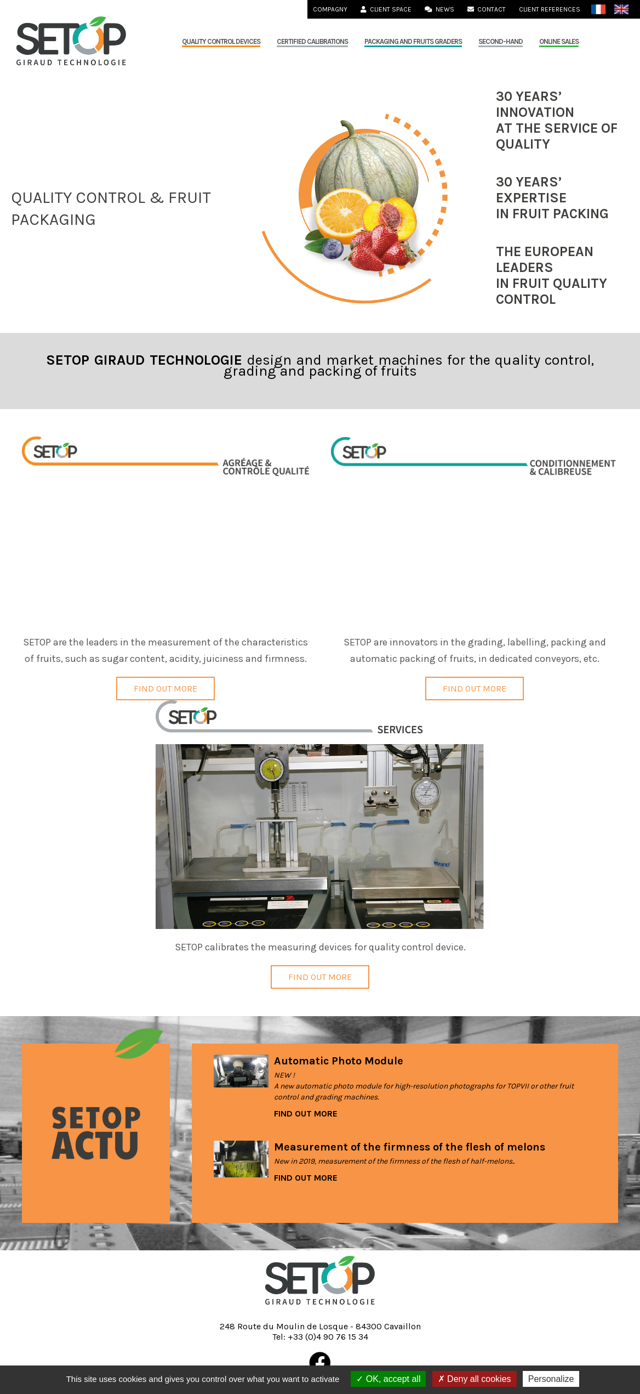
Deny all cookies (474, 1379)
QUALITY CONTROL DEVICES (221, 41)
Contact (486, 9)
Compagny (330, 9)
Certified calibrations (312, 41)
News (439, 9)
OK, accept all (388, 1379)
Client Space (386, 9)
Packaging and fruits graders (413, 41)
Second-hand (500, 41)
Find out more (165, 688)
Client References (549, 9)
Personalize (551, 1379)
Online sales (559, 41)
